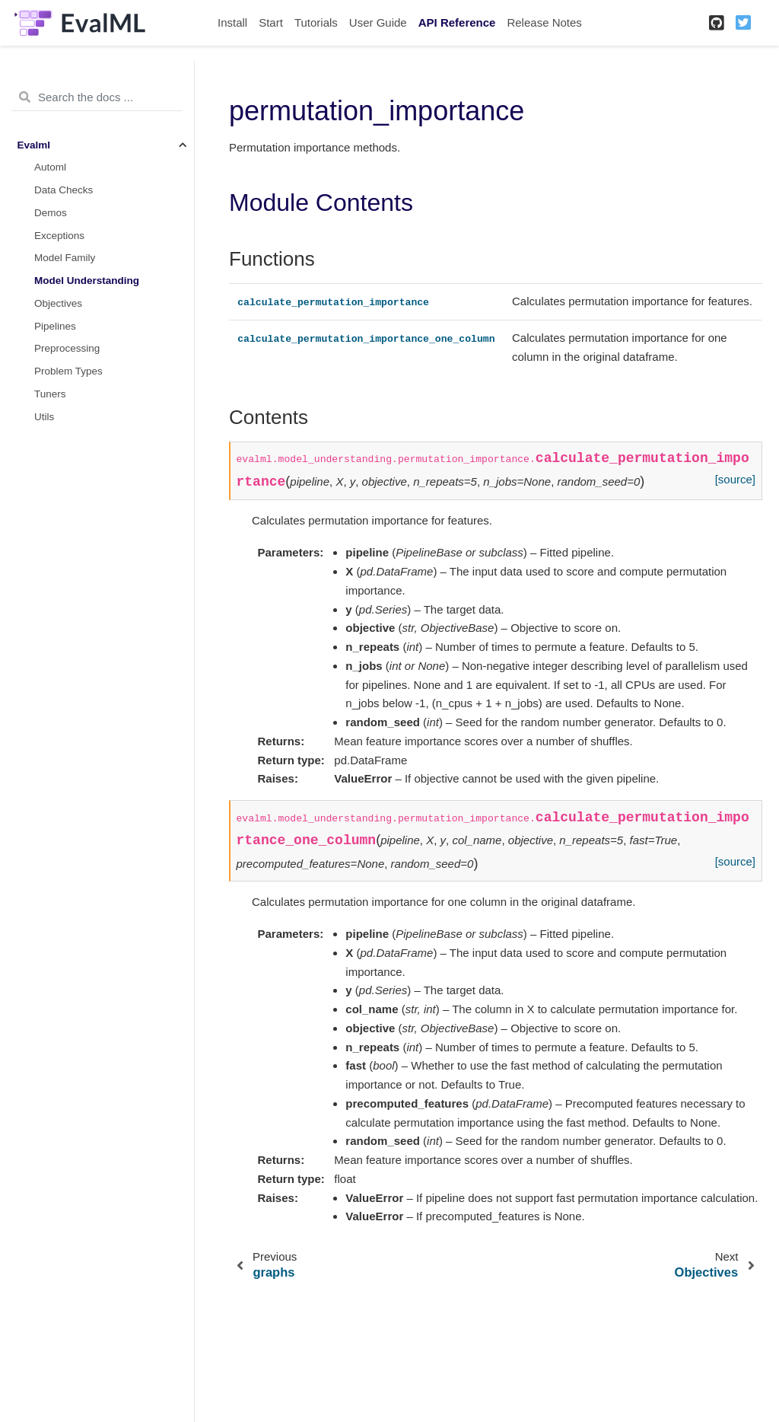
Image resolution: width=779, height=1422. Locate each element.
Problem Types (68, 371)
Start (271, 22)
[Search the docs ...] (97, 97)
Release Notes (544, 22)
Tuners (50, 394)
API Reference (457, 22)
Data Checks (63, 190)
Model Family (64, 257)
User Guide (378, 22)
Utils (44, 416)
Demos (50, 212)
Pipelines (55, 326)
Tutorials (316, 22)
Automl (50, 167)
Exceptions (59, 235)
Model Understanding (86, 280)
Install (232, 22)
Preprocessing (67, 348)
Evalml (34, 145)
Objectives (58, 303)
